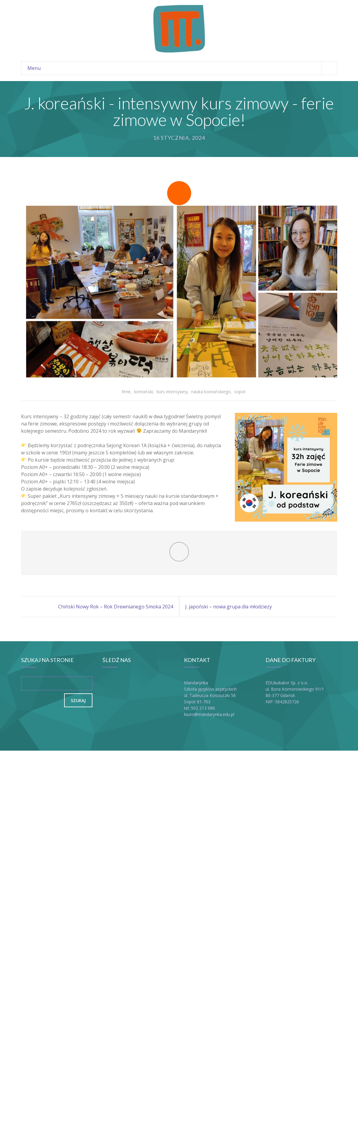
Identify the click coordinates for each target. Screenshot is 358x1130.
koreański (143, 391)
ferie (126, 391)
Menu (182, 68)
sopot (240, 391)
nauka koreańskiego (211, 391)
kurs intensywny (172, 391)
